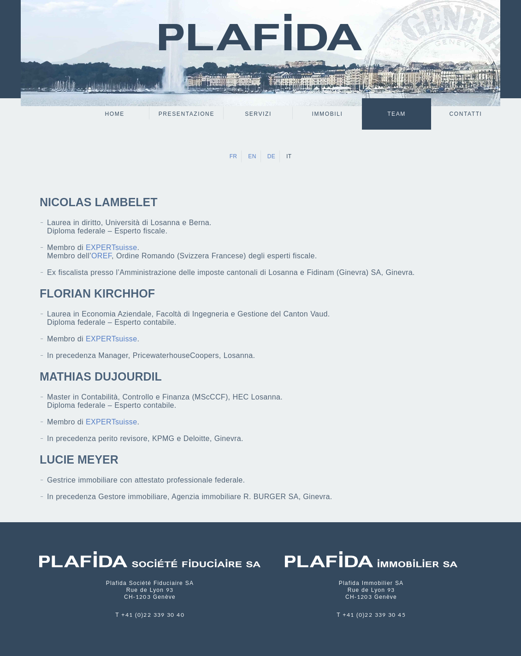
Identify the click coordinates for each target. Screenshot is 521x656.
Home (114, 114)
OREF (101, 256)
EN (252, 156)
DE (271, 156)
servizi (258, 114)
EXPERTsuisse (111, 247)
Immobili (327, 114)
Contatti (465, 114)
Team (396, 114)
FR (233, 156)
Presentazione (186, 114)
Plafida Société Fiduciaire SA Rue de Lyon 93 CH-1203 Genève (150, 590)
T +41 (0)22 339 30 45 (371, 615)
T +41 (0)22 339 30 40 (149, 615)
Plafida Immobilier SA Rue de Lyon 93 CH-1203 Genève (371, 590)
